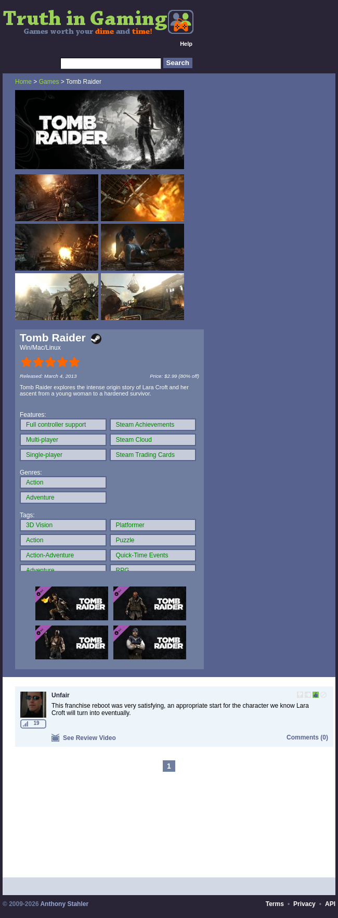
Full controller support (56, 424)
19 (36, 723)
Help (186, 44)
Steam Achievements (145, 424)
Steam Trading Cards (145, 454)
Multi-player (42, 439)
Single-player (44, 454)
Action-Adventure (50, 555)
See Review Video (83, 738)
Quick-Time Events (142, 555)
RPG (122, 570)
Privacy (304, 904)
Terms (275, 904)
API (330, 904)
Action (34, 482)
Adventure (40, 497)
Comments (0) (307, 737)
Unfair (60, 695)
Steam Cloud (134, 439)
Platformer (130, 525)
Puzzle (125, 540)
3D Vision (39, 525)
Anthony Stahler (64, 904)
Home (23, 81)
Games (49, 81)
